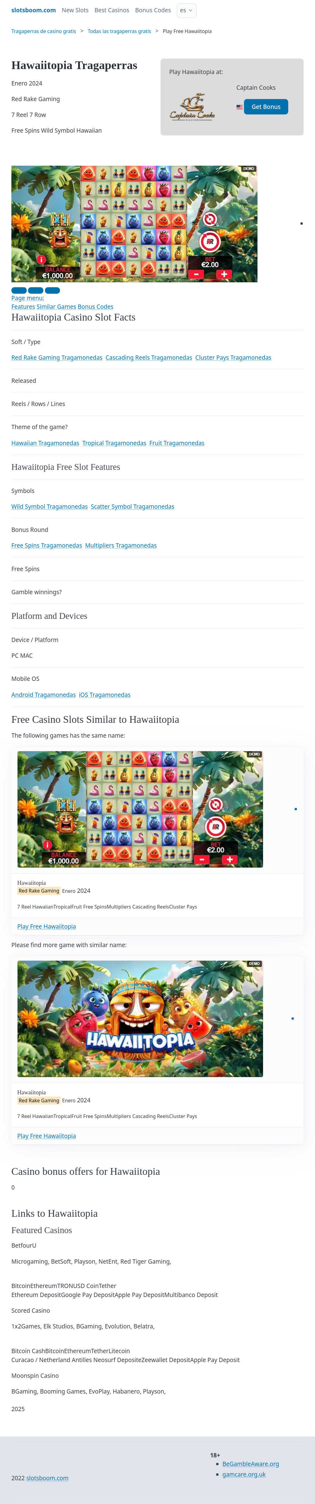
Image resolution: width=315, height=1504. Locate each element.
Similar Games (56, 307)
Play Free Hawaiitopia (46, 926)
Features (23, 307)
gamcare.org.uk (244, 1474)
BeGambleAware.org (250, 1464)
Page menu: (27, 298)
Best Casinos (111, 10)
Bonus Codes (153, 10)
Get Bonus (266, 107)
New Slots (75, 10)
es (183, 10)
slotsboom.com (47, 1478)
